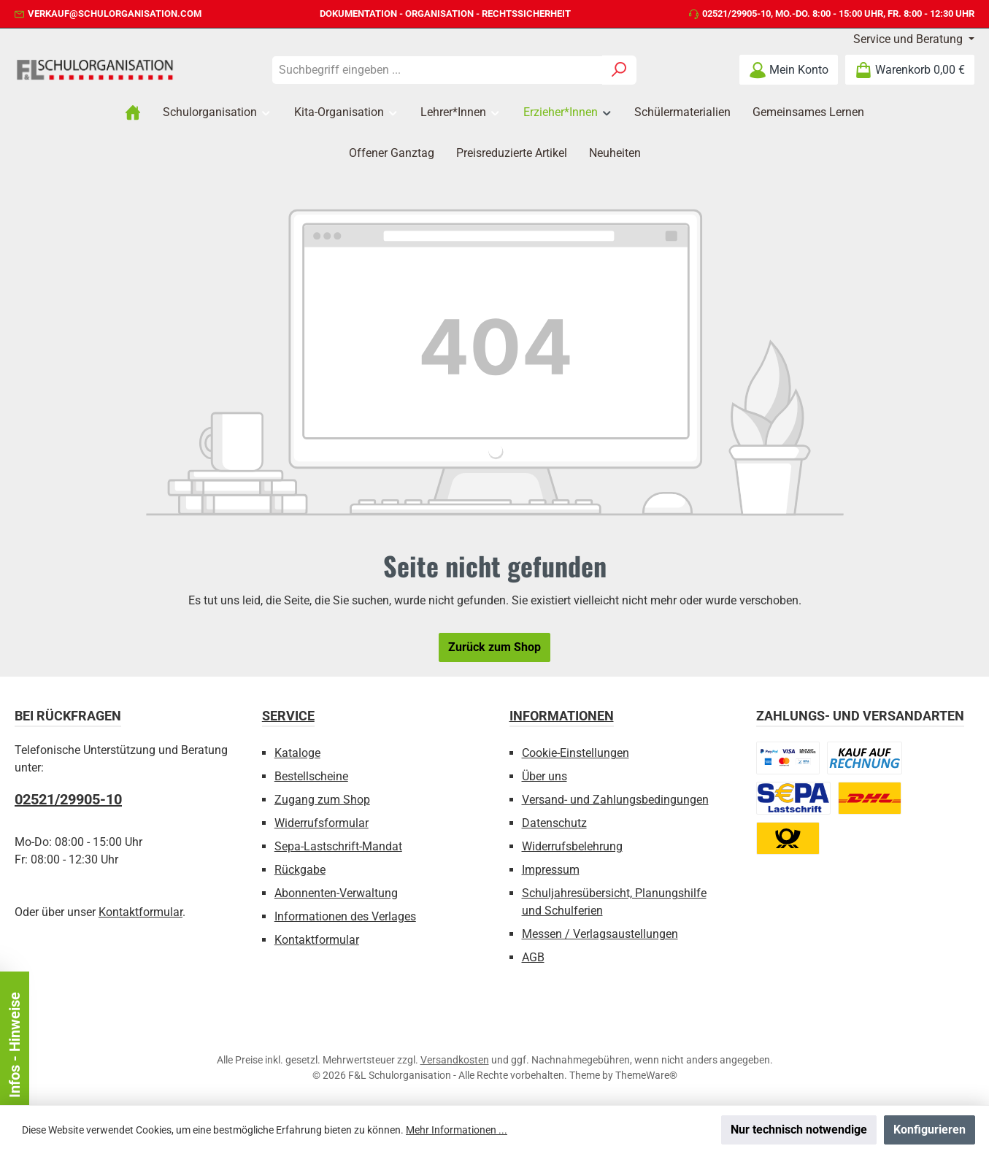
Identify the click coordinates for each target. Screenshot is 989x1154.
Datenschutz (554, 823)
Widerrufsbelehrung (572, 846)
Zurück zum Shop (494, 647)
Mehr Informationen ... (456, 1130)
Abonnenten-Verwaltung (336, 893)
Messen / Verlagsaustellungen (600, 934)
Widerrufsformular (321, 823)
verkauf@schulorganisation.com (114, 13)
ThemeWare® (646, 1075)
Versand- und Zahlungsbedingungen (615, 800)
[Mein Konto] (788, 70)
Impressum (551, 870)
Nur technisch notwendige (799, 1129)
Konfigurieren (929, 1129)
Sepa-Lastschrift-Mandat (338, 846)
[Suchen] (619, 70)
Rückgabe (300, 870)
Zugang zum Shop (322, 800)
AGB (533, 957)
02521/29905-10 (736, 13)
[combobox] (437, 70)
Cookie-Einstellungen (575, 753)
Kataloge (297, 753)
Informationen (561, 715)
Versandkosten (454, 1060)
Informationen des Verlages (345, 916)
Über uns (544, 776)
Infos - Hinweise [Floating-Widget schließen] (160, 1045)
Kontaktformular (140, 912)
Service (288, 715)
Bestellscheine (311, 776)
